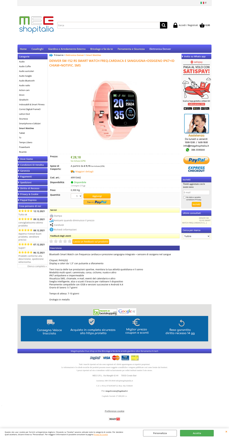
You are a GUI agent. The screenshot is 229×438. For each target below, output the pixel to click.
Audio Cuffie (25, 66)
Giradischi (23, 100)
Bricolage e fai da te (101, 49)
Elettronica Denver (160, 49)
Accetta (197, 433)
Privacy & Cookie (101, 434)
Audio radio (24, 85)
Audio (22, 62)
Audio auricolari (26, 71)
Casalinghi (37, 49)
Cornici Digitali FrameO (30, 109)
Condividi (59, 224)
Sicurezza (23, 119)
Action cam (24, 90)
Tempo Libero (25, 142)
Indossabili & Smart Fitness (32, 104)
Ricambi (23, 152)
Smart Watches (26, 128)
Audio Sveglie (25, 76)
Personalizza (160, 433)
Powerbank (24, 147)
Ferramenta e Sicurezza (131, 49)
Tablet (22, 133)
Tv (20, 138)
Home (23, 49)
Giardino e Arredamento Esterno (67, 49)
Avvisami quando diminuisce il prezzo (74, 220)
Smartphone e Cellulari (30, 123)
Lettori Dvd (24, 114)
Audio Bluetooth (27, 81)
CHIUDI (226, 431)
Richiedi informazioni (65, 229)
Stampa (58, 215)
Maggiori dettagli (84, 171)
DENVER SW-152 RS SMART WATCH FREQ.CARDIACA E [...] (196, 220)
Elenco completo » (37, 266)
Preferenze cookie (114, 411)
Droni (21, 95)
